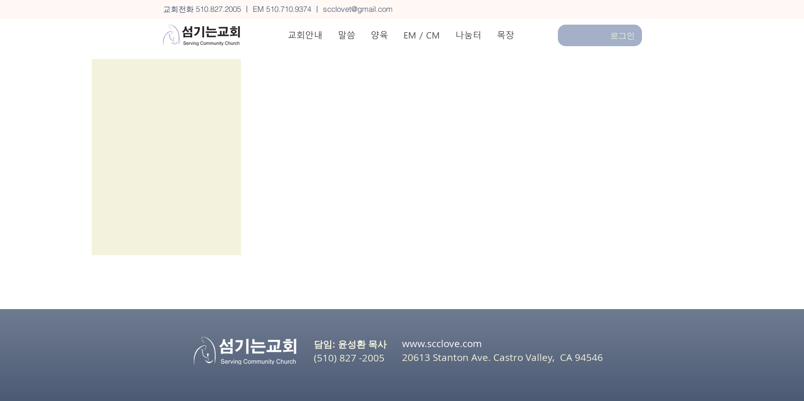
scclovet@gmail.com (358, 9)
